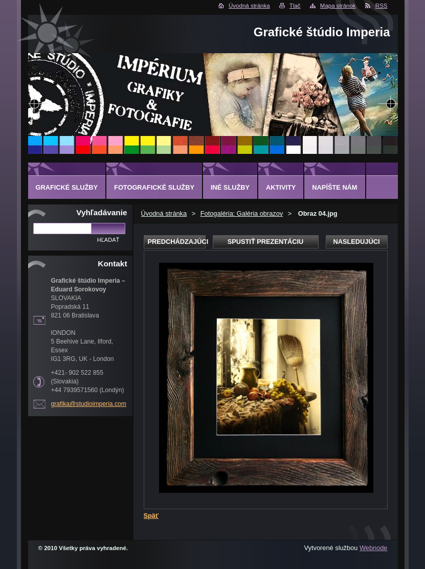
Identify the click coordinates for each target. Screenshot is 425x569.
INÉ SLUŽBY (230, 187)
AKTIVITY (281, 187)
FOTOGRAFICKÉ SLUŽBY (154, 187)
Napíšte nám (334, 187)
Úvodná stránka (249, 6)
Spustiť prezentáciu (266, 241)
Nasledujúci (356, 241)
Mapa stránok (338, 6)
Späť (151, 515)
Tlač (295, 6)
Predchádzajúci (177, 241)
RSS (381, 6)
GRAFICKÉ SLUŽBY (67, 187)
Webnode (374, 548)
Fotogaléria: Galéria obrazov (241, 213)
